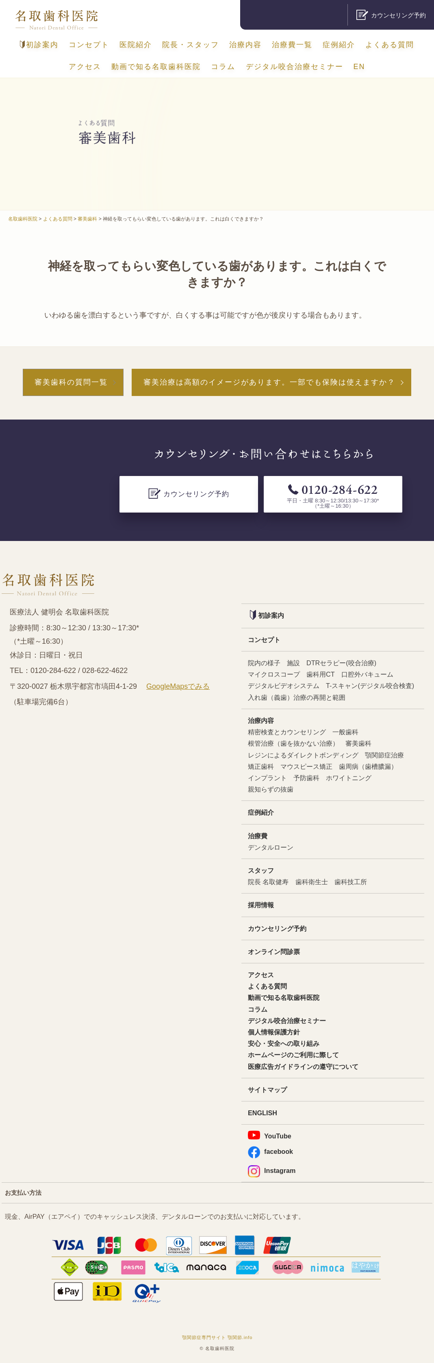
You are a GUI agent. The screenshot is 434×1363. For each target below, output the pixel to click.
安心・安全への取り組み (283, 1043)
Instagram (271, 1170)
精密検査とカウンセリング (287, 732)
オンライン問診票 (274, 951)
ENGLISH (262, 1112)
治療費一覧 (292, 45)
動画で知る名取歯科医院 (156, 67)
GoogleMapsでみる (178, 686)
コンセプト (89, 45)
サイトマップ (267, 1089)
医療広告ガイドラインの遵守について (303, 1066)
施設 (293, 662)
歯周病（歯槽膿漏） (368, 766)
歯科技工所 (350, 881)
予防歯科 (306, 777)
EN (359, 67)
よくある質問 (389, 45)
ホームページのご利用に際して (293, 1054)
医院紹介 (135, 45)
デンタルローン (270, 847)
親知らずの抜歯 (270, 789)
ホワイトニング (348, 777)
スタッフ (261, 870)
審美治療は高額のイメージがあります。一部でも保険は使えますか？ (269, 382)
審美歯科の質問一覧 (71, 382)
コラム (223, 67)
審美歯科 (358, 743)
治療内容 (245, 45)
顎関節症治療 (384, 755)
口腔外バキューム (367, 674)
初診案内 (39, 45)
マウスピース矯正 (306, 766)
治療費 (257, 835)
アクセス (85, 67)
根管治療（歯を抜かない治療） (293, 743)
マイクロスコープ (274, 674)
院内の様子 (264, 662)
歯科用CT (320, 674)
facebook (270, 1151)
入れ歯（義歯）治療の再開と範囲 (296, 697)
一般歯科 (345, 732)
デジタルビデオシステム (283, 685)
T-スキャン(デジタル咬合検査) (370, 685)
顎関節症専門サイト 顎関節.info (217, 1337)
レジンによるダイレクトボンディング (303, 755)
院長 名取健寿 (268, 881)
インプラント (267, 777)
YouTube (269, 1135)
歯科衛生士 (311, 881)
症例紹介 (339, 45)
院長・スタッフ (190, 45)
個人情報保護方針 (274, 1032)
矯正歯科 (261, 766)
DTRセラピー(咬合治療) (341, 662)
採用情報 (261, 905)
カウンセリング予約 (277, 928)
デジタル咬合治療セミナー (294, 67)
